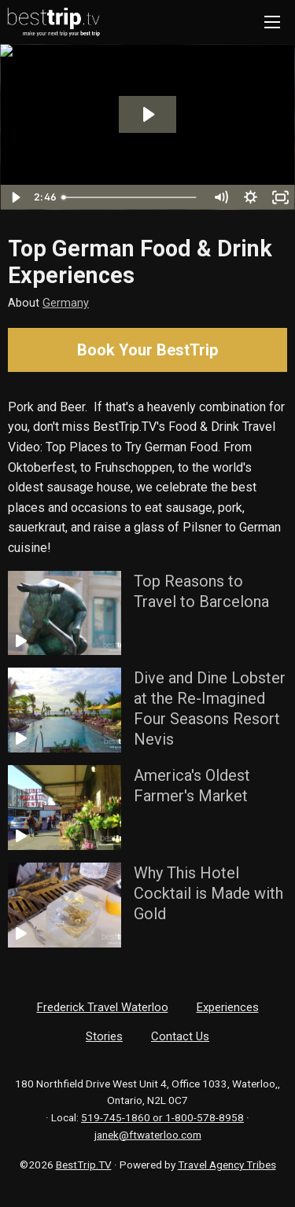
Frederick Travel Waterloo (102, 1007)
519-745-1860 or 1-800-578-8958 (162, 1117)
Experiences (228, 1007)
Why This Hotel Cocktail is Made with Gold (208, 893)
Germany (65, 303)
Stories (104, 1036)
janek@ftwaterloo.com (147, 1134)
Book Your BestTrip (147, 349)
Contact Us (180, 1036)
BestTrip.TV (84, 1164)
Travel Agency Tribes (227, 1164)
